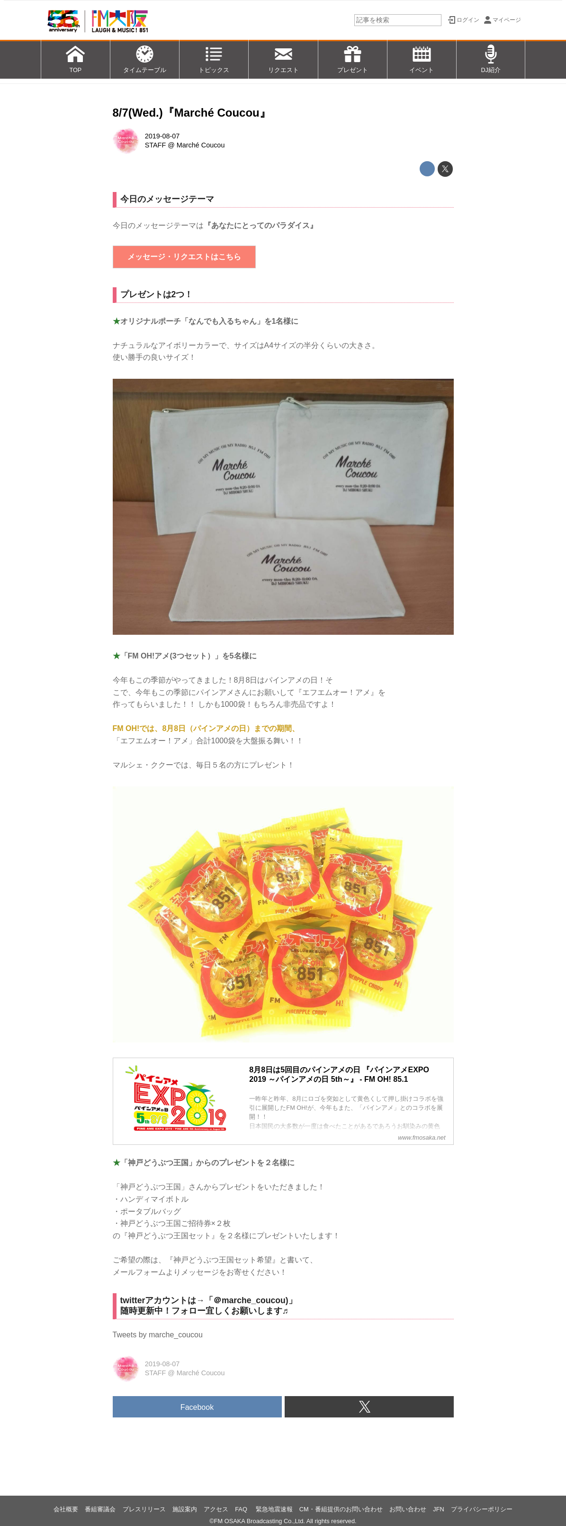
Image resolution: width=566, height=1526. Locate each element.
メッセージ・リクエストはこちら (184, 257)
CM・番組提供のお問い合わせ (341, 1509)
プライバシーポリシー (481, 1509)
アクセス (216, 1509)
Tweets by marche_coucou (158, 1335)
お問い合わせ (407, 1509)
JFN (438, 1509)
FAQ (242, 1509)
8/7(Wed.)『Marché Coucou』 (192, 112)
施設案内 (184, 1509)
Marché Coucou (201, 145)
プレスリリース (144, 1509)
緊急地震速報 (274, 1509)
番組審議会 (100, 1509)
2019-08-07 (162, 136)
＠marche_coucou (249, 1300)
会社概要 (66, 1509)
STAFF (155, 145)
